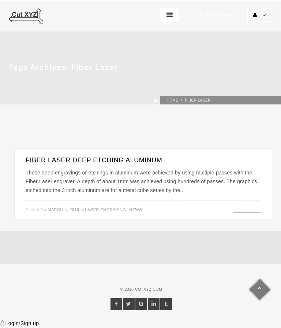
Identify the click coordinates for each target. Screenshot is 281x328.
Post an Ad (216, 15)
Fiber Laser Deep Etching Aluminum (94, 160)
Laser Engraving (105, 209)
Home (172, 100)
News (135, 209)
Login (12, 323)
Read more (247, 208)
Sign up (29, 323)
